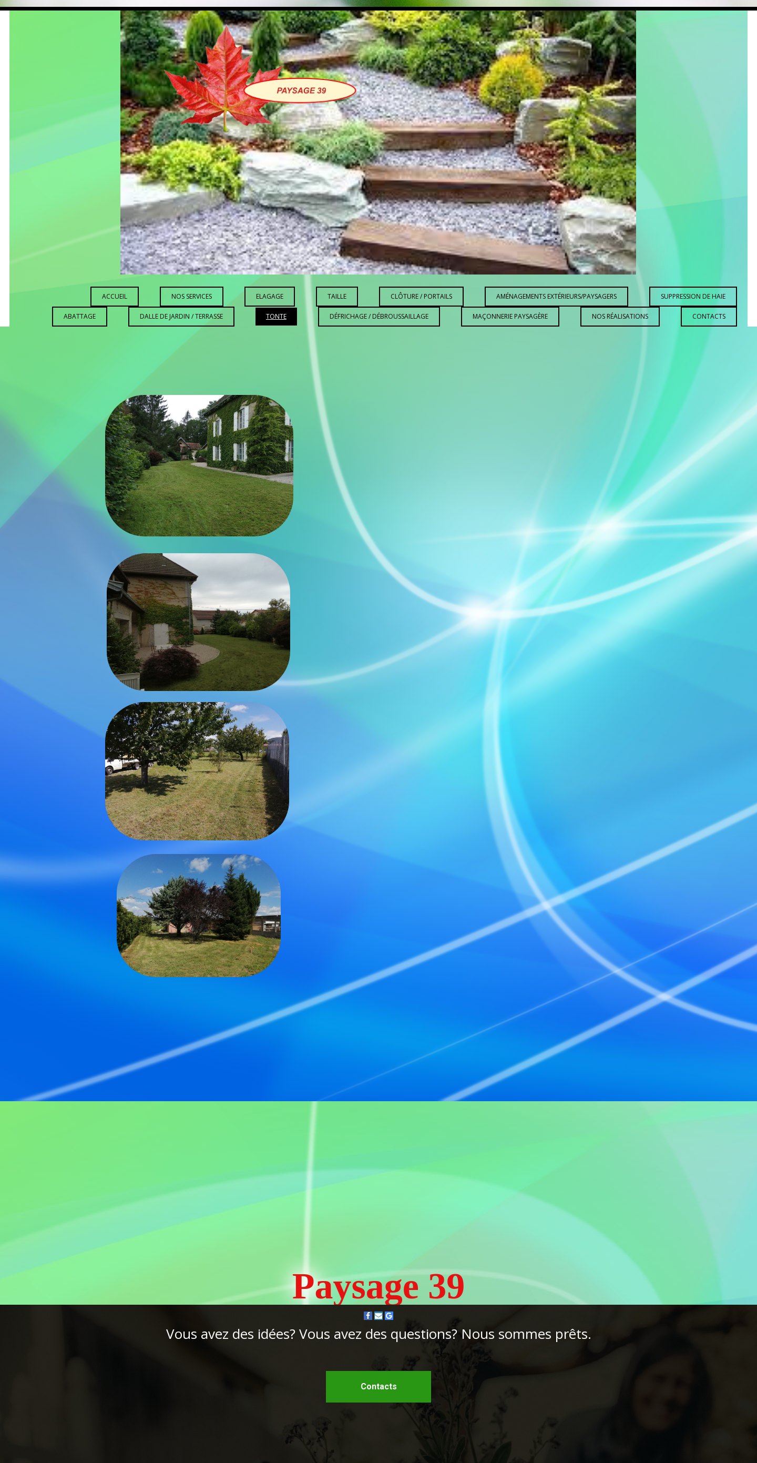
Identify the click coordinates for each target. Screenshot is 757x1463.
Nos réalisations (620, 316)
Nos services (191, 296)
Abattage (80, 316)
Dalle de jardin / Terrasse (181, 316)
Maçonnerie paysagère (510, 316)
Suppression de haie (693, 296)
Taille (337, 296)
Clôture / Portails (421, 296)
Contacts (708, 316)
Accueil (114, 296)
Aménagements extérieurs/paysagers (556, 296)
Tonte (276, 316)
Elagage (269, 296)
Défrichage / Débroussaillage (379, 316)
